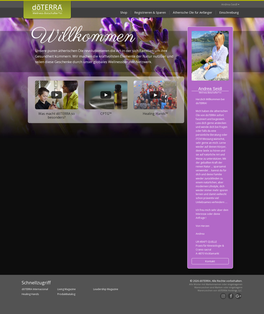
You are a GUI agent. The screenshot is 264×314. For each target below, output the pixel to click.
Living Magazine (66, 289)
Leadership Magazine (105, 289)
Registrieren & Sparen (150, 12)
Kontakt (210, 261)
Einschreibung (229, 12)
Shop (123, 12)
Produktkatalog (66, 294)
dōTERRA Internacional (35, 289)
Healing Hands (30, 294)
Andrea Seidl (230, 4)
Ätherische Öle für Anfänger (192, 12)
